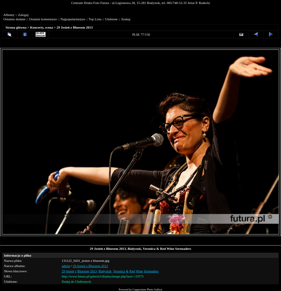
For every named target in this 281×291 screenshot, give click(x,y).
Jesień (70, 271)
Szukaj (125, 19)
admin (66, 266)
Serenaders (151, 271)
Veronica (119, 271)
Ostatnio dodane (14, 19)
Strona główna (16, 27)
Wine (139, 271)
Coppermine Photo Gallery (147, 289)
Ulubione (111, 19)
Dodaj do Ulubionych (76, 281)
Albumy (8, 15)
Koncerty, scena (41, 27)
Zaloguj (23, 15)
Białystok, (105, 271)
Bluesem (83, 271)
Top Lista (95, 19)
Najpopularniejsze (73, 19)
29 (63, 271)
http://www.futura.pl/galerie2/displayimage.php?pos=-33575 (103, 276)
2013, (94, 271)
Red (132, 271)
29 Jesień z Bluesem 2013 (75, 27)
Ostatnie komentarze (43, 19)
